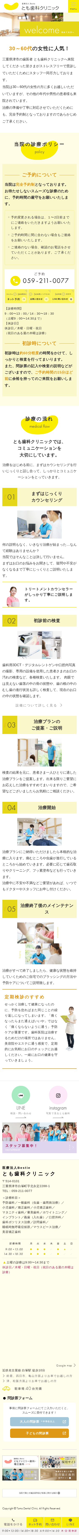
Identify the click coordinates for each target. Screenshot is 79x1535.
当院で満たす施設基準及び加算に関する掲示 (39, 1495)
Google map (64, 1365)
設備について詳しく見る (36, 705)
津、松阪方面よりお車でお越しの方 (32, 1381)
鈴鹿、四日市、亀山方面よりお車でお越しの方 (40, 1375)
